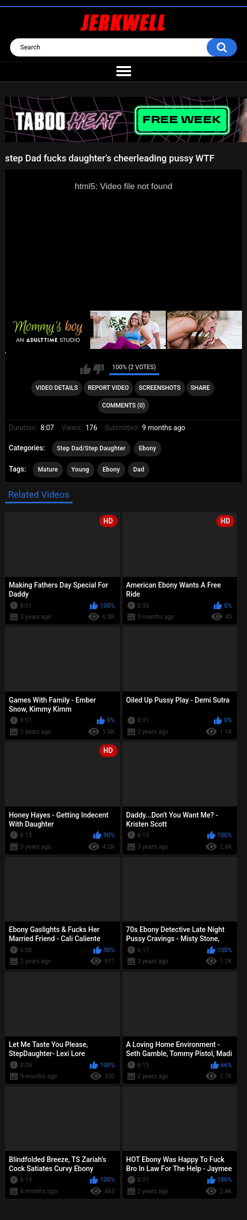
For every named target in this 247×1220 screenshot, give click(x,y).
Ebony (147, 448)
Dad (138, 469)
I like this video (85, 369)
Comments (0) (123, 405)
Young (80, 469)
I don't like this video (98, 369)
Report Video (108, 387)
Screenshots (159, 387)
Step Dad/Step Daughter (91, 448)
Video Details (57, 387)
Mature (48, 469)
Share (200, 387)
